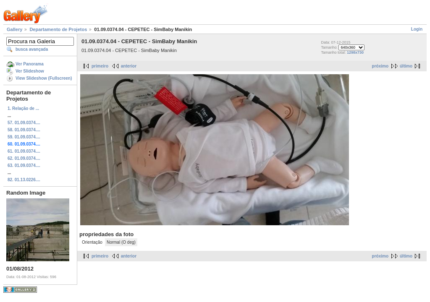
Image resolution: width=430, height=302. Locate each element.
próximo (380, 66)
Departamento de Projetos (58, 29)
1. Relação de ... (23, 108)
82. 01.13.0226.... (24, 179)
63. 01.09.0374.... (24, 165)
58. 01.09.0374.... (24, 130)
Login (416, 29)
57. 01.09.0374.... (24, 122)
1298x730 (355, 52)
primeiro (100, 66)
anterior (128, 66)
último (406, 66)
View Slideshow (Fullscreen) (44, 78)
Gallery (14, 29)
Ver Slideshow (30, 71)
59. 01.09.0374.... (24, 137)
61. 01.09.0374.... (24, 151)
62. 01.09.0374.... (24, 158)
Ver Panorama (30, 64)
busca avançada (32, 49)
